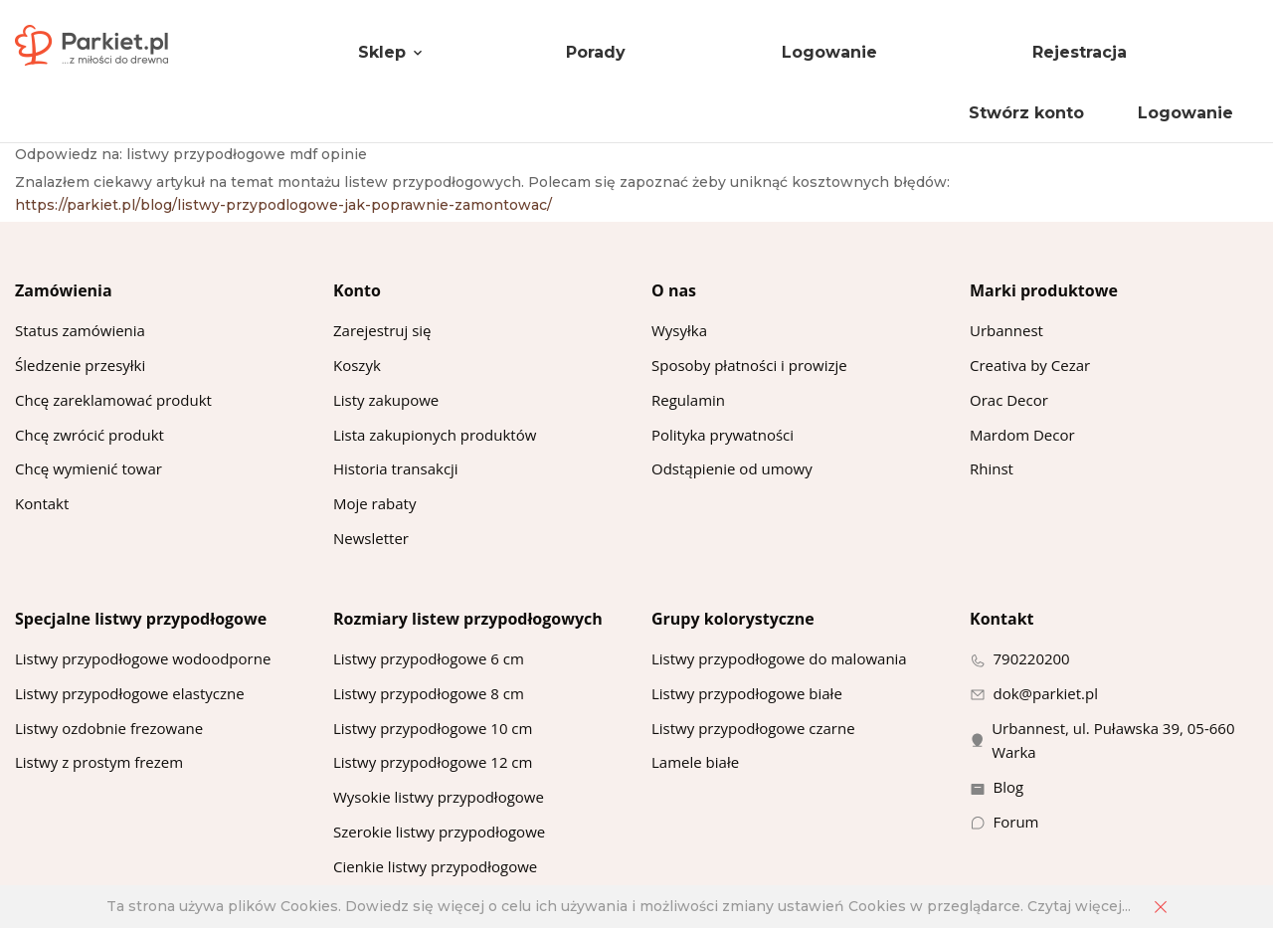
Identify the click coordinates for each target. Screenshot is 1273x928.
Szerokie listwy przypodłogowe (439, 831)
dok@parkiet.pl (1046, 693)
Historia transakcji (395, 468)
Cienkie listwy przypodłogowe (435, 866)
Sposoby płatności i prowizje (749, 365)
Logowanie (829, 52)
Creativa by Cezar (1030, 365)
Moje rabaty (374, 503)
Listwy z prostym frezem (99, 762)
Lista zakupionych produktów (434, 435)
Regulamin (688, 400)
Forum (1016, 822)
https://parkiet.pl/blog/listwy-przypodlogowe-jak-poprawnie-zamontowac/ (283, 205)
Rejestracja (1079, 52)
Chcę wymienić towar (88, 468)
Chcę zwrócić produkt (89, 435)
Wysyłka (679, 330)
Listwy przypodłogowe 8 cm (428, 693)
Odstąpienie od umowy (732, 468)
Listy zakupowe (386, 400)
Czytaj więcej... (1079, 906)
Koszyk (357, 365)
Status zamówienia (80, 330)
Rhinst (991, 468)
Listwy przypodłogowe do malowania (779, 658)
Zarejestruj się (382, 330)
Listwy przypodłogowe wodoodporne (143, 658)
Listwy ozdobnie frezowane (109, 728)
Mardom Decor (1022, 435)
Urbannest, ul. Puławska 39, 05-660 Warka (1113, 740)
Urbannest (1006, 330)
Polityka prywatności (722, 435)
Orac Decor (1009, 400)
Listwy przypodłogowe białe (746, 693)
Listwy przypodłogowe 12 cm (432, 762)
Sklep (382, 52)
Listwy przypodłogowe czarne (753, 728)
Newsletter (371, 538)
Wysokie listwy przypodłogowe (438, 797)
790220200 (1032, 658)
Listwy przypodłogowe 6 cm (428, 658)
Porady (596, 52)
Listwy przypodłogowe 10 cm (432, 728)
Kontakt (42, 503)
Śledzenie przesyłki (80, 365)
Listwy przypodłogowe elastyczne (130, 693)
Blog (1009, 787)
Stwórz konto (1026, 112)
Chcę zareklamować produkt (113, 400)
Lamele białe (695, 762)
